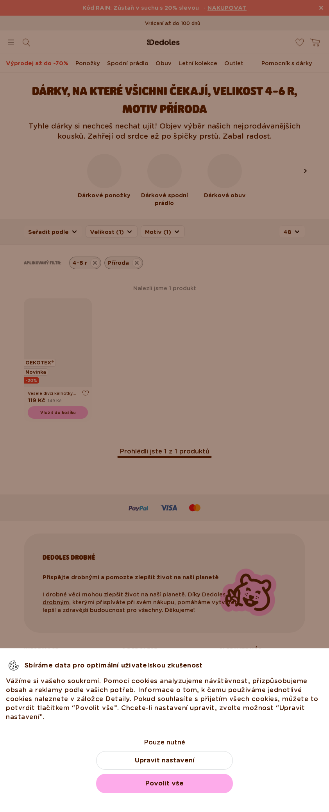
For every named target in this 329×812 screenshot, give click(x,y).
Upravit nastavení (165, 760)
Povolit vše (164, 783)
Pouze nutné (164, 742)
